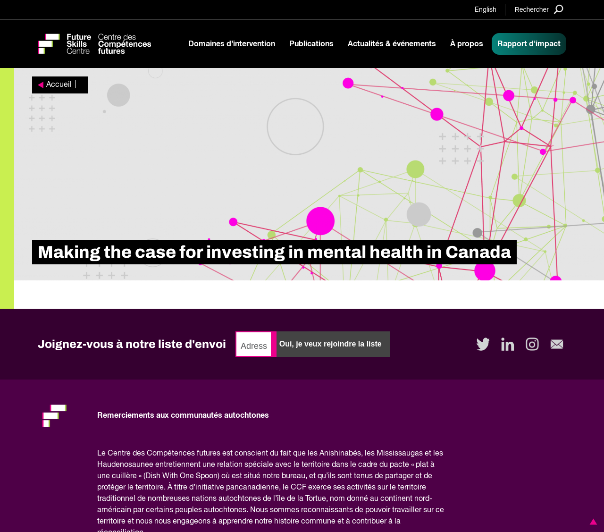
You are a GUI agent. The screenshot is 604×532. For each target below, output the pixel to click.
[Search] (539, 9)
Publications (311, 44)
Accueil (59, 85)
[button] (591, 521)
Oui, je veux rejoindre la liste (330, 344)
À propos (466, 44)
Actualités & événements (392, 44)
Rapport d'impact (529, 44)
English (485, 10)
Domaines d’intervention (231, 44)
